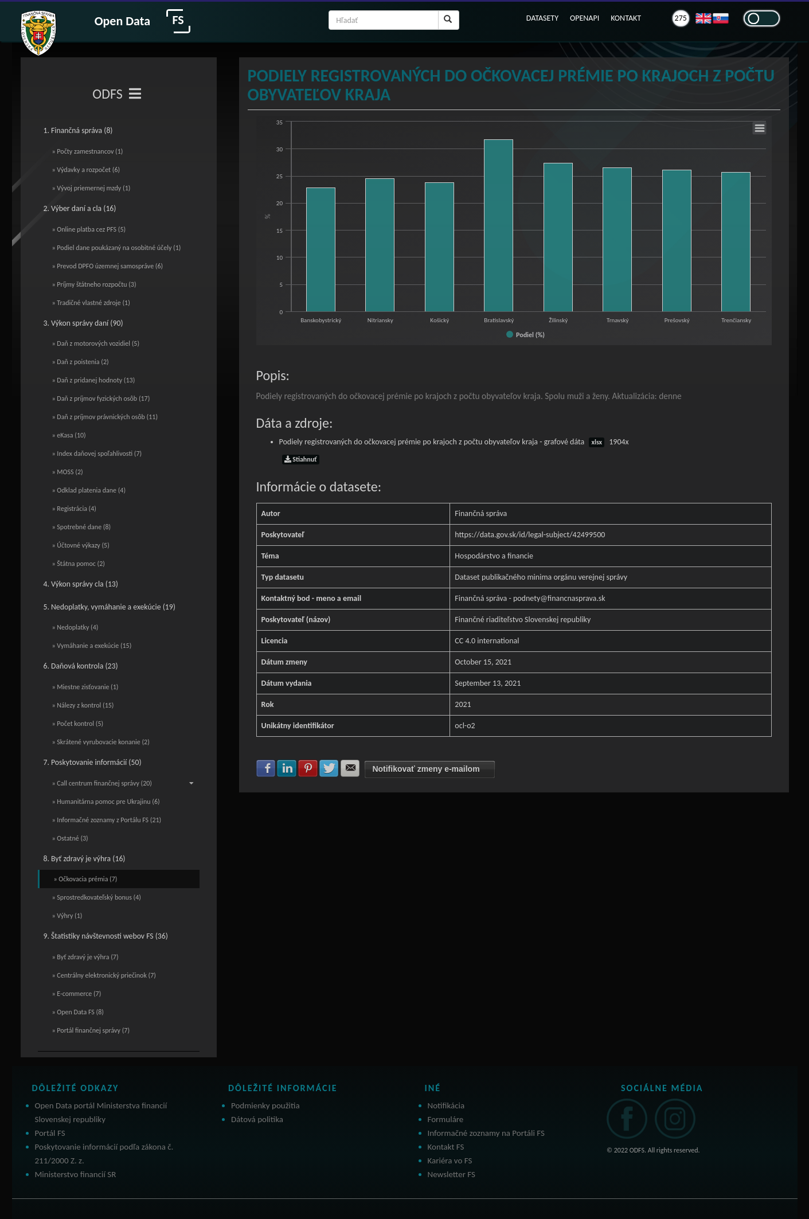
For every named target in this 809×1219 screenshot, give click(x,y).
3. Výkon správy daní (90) (83, 323)
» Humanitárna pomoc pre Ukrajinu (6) (106, 802)
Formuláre (446, 1119)
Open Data (122, 21)
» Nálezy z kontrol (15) (83, 705)
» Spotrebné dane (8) (81, 527)
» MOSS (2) (67, 472)
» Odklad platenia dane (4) (89, 490)
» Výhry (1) (67, 916)
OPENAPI (584, 18)
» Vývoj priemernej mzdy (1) (91, 188)
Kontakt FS (446, 1147)
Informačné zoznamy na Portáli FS (486, 1133)
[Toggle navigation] (135, 94)
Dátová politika (257, 1119)
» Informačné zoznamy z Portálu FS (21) (107, 820)
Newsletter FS (451, 1174)
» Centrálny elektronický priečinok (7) (104, 975)
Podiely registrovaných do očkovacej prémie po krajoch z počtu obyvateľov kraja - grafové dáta (454, 442)
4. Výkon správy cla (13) (81, 584)
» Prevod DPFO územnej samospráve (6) (107, 266)
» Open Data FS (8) (78, 1012)
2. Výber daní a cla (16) (80, 208)
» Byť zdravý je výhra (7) (85, 957)
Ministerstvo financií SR (75, 1174)
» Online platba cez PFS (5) (89, 229)
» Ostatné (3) (70, 838)
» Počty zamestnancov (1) (87, 151)
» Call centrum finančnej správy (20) (123, 783)
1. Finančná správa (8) (78, 130)
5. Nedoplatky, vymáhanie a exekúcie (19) (109, 607)
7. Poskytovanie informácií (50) (93, 762)
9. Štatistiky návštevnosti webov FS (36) (106, 936)
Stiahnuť (300, 459)
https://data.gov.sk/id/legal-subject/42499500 (530, 535)
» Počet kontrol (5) (78, 724)
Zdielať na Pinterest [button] (308, 768)
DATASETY (542, 18)
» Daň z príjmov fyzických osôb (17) (101, 398)
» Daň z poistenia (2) (80, 362)
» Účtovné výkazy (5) (81, 545)
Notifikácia (446, 1105)
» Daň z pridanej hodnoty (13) (93, 380)
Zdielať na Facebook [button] (266, 768)
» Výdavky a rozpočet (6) (86, 170)
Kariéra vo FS (450, 1160)
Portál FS (50, 1133)
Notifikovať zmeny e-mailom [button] (425, 768)
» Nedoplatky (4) (75, 627)
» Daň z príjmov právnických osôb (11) (105, 417)
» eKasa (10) (69, 435)
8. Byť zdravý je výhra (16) (85, 859)
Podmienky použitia (265, 1105)
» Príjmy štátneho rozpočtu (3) (94, 284)
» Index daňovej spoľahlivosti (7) (97, 454)
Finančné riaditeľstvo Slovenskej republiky (523, 619)
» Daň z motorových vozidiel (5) (96, 343)
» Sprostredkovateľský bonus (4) (96, 897)
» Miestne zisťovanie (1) (85, 687)
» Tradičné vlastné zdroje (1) (91, 303)
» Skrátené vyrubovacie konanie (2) (101, 742)
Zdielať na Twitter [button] (329, 768)
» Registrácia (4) (74, 509)
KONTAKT (626, 18)
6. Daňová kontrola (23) (81, 666)
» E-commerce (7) (76, 994)
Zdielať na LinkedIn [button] (286, 768)
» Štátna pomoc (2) (78, 564)
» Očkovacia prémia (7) (86, 879)
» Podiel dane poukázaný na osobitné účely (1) (116, 248)
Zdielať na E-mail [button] (350, 768)
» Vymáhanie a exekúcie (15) (92, 646)
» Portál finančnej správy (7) (91, 1030)
